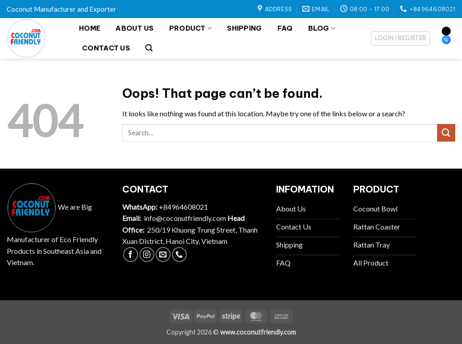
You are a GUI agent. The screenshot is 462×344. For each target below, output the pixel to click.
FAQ (285, 28)
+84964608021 (183, 206)
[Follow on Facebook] (130, 254)
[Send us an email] (163, 254)
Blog (322, 28)
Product (190, 28)
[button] (149, 48)
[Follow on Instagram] (146, 254)
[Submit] (446, 133)
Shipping (244, 28)
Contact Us (106, 48)
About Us (134, 28)
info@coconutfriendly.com (185, 218)
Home (89, 28)
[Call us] (179, 254)
